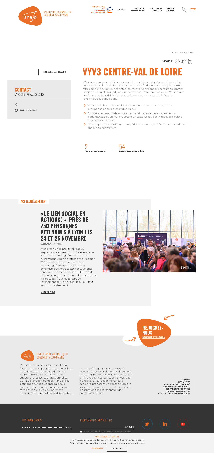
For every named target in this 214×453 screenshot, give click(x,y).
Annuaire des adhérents (176, 387)
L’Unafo (122, 9)
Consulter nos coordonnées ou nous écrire (47, 427)
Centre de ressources (137, 10)
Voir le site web (28, 110)
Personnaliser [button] (97, 447)
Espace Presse (170, 10)
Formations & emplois (177, 391)
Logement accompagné (177, 384)
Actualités (184, 382)
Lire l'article (48, 292)
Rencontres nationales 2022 (174, 393)
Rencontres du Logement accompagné (98, 10)
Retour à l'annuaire (54, 72)
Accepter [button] (117, 448)
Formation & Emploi (156, 10)
